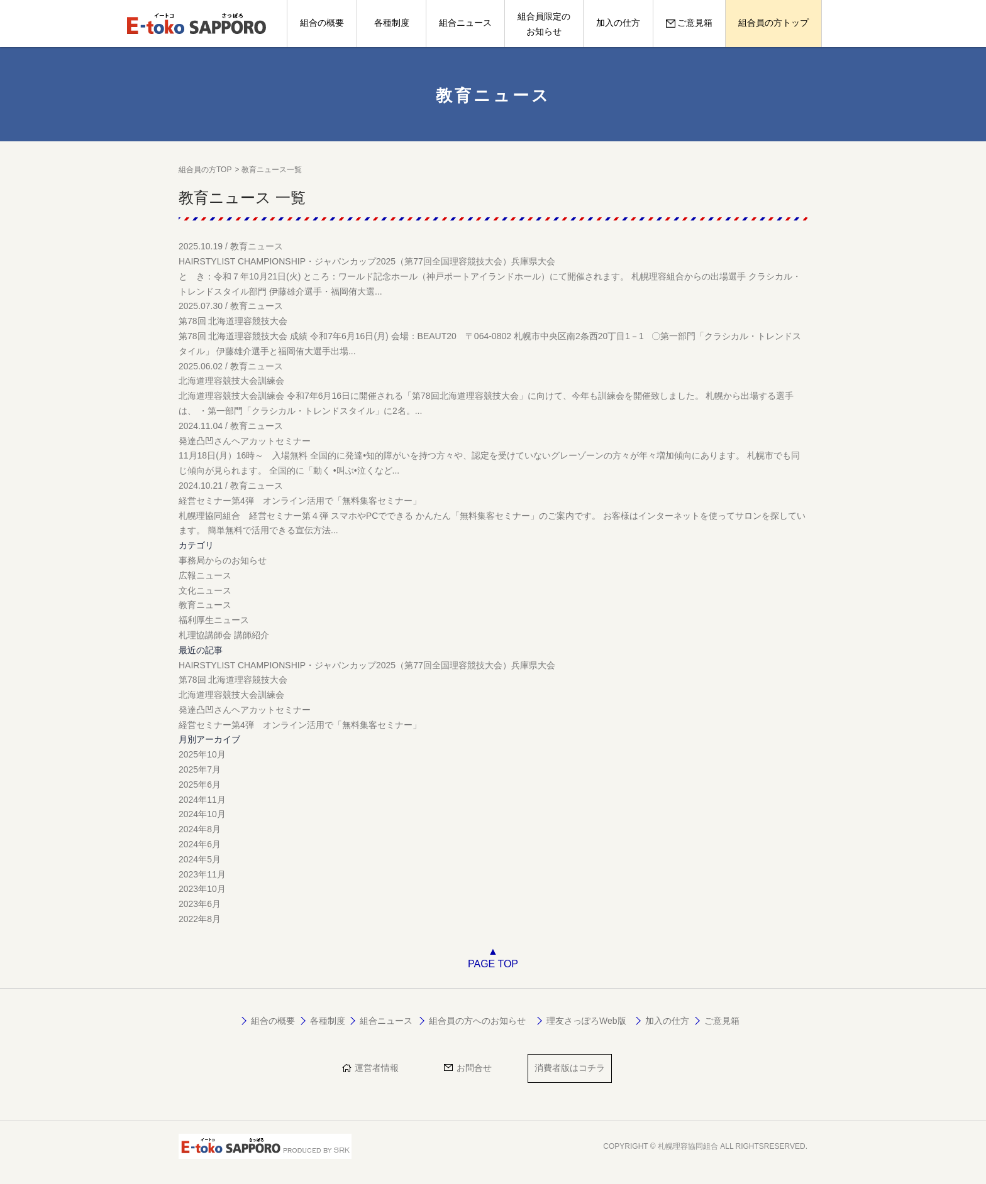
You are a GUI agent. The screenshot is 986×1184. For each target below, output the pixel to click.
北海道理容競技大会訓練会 (231, 695)
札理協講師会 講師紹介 (224, 635)
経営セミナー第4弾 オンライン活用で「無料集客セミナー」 (300, 725)
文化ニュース (205, 590)
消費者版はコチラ (570, 1068)
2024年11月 (202, 800)
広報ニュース (205, 575)
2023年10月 (202, 889)
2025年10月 (202, 754)
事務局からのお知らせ (223, 560)
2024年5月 (200, 859)
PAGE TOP (493, 964)
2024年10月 (202, 814)
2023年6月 (200, 904)
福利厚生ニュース (214, 620)
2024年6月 (200, 844)
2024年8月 (200, 829)
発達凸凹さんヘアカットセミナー (245, 710)
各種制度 (391, 23)
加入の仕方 (618, 23)
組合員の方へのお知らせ (477, 1021)
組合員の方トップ (773, 23)
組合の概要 (322, 23)
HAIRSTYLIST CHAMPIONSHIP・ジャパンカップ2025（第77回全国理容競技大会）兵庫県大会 (367, 665)
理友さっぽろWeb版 (586, 1021)
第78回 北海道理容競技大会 (233, 680)
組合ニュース (465, 23)
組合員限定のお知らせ (544, 23)
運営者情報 (377, 1068)
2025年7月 (200, 769)
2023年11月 (202, 874)
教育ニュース (205, 605)
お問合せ (474, 1068)
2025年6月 (200, 784)
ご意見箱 (689, 23)
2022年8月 (200, 919)
